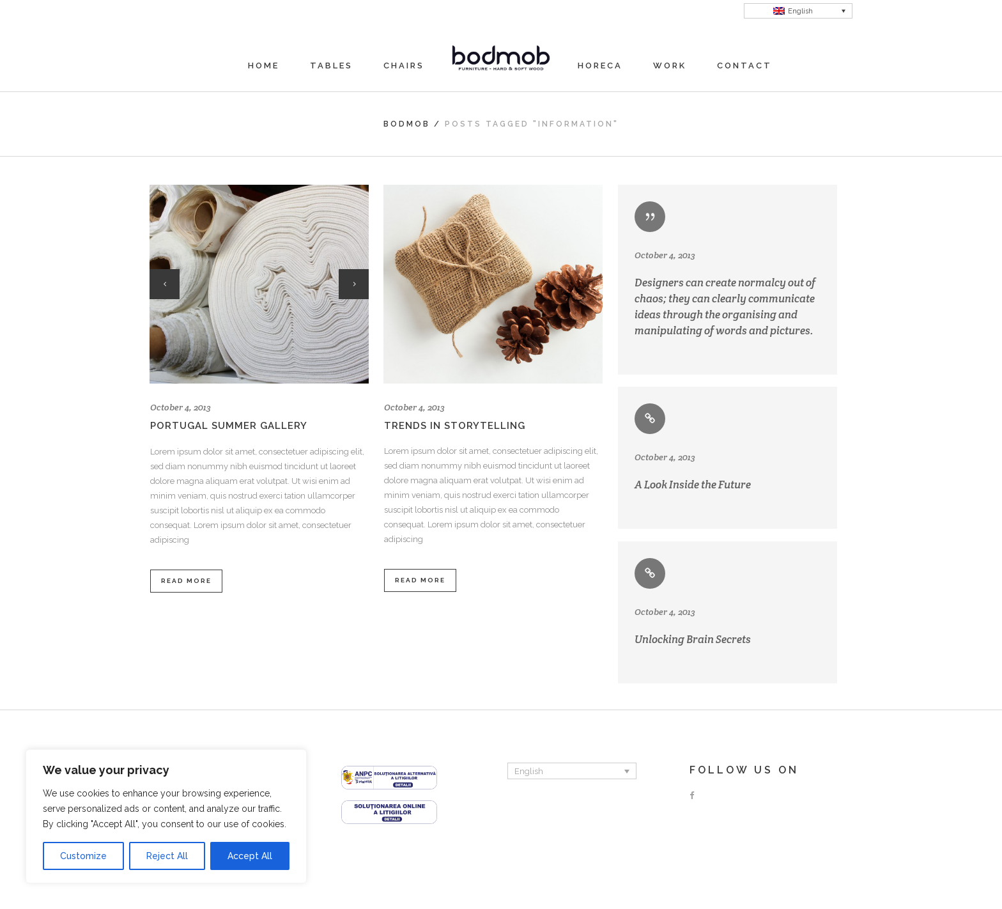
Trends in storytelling (454, 425)
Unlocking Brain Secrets (693, 639)
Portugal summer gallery (228, 425)
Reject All (167, 856)
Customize (83, 856)
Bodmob (406, 124)
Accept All (249, 856)
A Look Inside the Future (693, 485)
